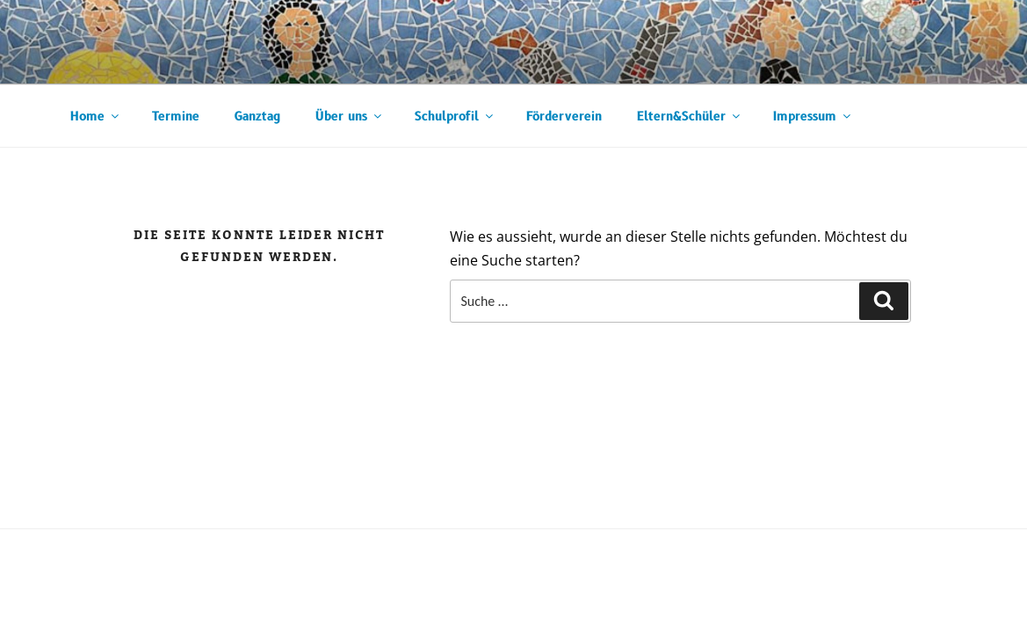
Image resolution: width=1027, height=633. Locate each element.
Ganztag (257, 116)
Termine (175, 116)
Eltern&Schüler (689, 116)
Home (95, 116)
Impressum (813, 116)
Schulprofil (455, 116)
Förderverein (564, 116)
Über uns (349, 116)
